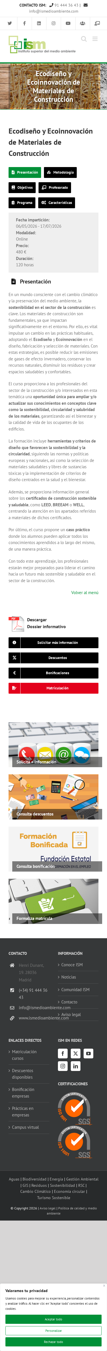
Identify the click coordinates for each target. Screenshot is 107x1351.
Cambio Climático (35, 1191)
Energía (56, 1179)
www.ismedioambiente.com (34, 1018)
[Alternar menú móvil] (95, 39)
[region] (53, 1317)
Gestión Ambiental (82, 1179)
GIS (25, 1185)
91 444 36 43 (63, 5)
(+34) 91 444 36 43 (33, 993)
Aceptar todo (53, 1319)
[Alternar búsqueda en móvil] (84, 39)
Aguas (14, 1179)
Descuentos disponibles (22, 1074)
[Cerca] (104, 1286)
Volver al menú (84, 592)
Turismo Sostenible (53, 1197)
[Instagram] (63, 1066)
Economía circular (69, 1191)
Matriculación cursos (24, 1055)
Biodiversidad (35, 1179)
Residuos (39, 1185)
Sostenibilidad (62, 1185)
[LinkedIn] (75, 1066)
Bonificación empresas (23, 1093)
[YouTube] (88, 1053)
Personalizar (53, 1331)
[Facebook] (63, 1053)
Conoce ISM (72, 964)
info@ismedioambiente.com (34, 1007)
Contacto (69, 1002)
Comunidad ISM (75, 989)
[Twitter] (75, 1053)
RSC (81, 1185)
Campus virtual (25, 1127)
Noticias (68, 977)
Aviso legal (71, 1014)
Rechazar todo (53, 1342)
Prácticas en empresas (22, 1112)
